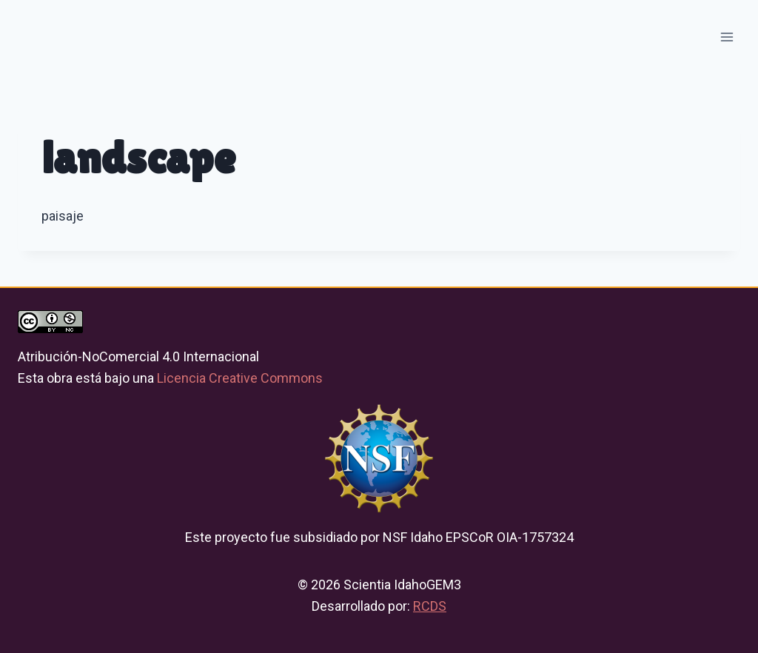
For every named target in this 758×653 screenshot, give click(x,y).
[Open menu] (726, 36)
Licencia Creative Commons (240, 378)
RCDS (429, 606)
